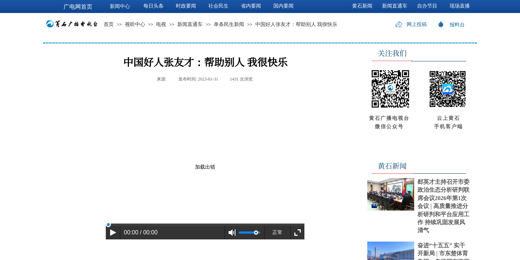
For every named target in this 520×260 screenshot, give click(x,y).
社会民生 (218, 6)
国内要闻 (283, 6)
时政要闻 (186, 6)
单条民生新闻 (229, 24)
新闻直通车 (190, 24)
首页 (109, 24)
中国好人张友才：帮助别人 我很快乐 (296, 24)
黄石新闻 (362, 6)
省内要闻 (251, 6)
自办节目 (427, 6)
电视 (161, 24)
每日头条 (153, 6)
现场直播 (460, 6)
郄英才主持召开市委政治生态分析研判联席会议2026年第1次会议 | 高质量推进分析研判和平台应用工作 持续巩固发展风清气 (443, 206)
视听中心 (135, 24)
